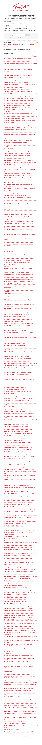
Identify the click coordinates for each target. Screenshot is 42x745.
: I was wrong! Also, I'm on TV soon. (16, 506)
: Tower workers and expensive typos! (16, 360)
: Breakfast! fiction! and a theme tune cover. (17, 341)
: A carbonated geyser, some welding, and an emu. (18, 560)
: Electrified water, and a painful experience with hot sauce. (20, 553)
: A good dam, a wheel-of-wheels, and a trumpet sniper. (18, 180)
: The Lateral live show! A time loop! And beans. (19, 98)
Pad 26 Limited (22, 736)
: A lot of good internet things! (13, 440)
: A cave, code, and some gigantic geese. (15, 587)
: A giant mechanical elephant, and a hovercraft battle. (18, 580)
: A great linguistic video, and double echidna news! (18, 160)
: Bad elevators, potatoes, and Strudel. (16, 89)
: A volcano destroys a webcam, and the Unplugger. (19, 100)
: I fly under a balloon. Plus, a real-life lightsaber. (19, 544)
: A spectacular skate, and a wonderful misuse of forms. (19, 283)
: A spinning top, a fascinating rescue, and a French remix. (20, 84)
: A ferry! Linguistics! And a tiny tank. (16, 523)
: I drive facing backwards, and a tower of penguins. (18, 573)
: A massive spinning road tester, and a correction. (18, 583)
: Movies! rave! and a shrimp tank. (14, 73)
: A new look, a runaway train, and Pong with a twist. (18, 299)
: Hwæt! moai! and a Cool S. (14, 86)
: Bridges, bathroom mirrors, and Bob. (16, 122)
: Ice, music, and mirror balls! (13, 321)
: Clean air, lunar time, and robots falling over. (18, 491)
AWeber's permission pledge (28, 37)
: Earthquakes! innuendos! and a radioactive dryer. (18, 447)
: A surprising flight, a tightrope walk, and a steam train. (19, 567)
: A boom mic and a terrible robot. (14, 157)
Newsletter (26, 9)
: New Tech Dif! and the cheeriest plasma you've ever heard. (20, 151)
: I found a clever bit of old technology (15, 723)
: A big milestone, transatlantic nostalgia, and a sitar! (19, 274)
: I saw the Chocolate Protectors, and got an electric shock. (20, 623)
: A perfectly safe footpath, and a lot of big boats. (18, 610)
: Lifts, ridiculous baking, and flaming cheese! (17, 358)
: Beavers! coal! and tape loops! (15, 232)
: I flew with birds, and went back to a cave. (16, 585)
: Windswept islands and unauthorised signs (17, 690)
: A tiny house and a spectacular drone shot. (17, 80)
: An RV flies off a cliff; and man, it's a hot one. (17, 155)
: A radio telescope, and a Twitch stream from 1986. (19, 493)
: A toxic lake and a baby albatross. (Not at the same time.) (20, 75)
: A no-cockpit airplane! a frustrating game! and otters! (18, 433)
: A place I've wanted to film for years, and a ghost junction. (20, 601)
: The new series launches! (13, 67)
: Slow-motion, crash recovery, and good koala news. (20, 127)
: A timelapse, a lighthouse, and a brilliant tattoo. (18, 140)
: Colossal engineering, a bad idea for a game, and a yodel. (20, 93)
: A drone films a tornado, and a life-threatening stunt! (18, 173)
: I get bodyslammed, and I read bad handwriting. (18, 557)
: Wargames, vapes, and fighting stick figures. (18, 113)
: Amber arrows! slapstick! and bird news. (16, 195)
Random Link (35, 55)
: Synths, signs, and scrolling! (15, 129)
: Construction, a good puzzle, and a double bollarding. (19, 177)
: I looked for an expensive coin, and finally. (17, 625)
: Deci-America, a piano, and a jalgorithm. (17, 216)
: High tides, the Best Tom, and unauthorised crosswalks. (20, 515)
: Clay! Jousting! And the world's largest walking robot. (18, 562)
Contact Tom (20, 9)
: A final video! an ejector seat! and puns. (16, 367)
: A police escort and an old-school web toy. (17, 138)
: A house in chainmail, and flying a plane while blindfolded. (20, 617)
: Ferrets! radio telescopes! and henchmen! (17, 356)
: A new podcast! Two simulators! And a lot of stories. (19, 530)
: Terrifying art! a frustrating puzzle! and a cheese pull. (19, 203)
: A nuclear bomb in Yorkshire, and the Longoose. (19, 615)
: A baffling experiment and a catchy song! (16, 164)
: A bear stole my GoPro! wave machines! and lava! (18, 428)
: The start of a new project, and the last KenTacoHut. (18, 167)
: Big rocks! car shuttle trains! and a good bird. (17, 330)
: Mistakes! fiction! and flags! (14, 386)
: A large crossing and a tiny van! (15, 212)
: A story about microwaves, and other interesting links (18, 731)
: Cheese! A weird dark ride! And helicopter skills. (17, 454)
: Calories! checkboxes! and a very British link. (18, 276)
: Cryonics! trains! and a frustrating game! (16, 424)
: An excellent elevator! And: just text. (16, 142)
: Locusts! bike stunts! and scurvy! (14, 458)
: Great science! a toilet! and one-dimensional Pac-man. (19, 365)
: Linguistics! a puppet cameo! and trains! (17, 406)
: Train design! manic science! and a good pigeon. (19, 241)
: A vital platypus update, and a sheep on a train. (18, 148)
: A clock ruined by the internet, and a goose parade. (18, 571)
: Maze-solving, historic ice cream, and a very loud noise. (19, 456)
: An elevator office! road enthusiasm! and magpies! (19, 413)
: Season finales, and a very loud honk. (17, 504)
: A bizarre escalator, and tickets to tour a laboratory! (18, 335)
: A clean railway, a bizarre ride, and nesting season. (18, 451)
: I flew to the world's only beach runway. (16, 721)
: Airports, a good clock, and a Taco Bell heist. (17, 314)
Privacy (26, 736)
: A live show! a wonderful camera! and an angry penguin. (21, 229)
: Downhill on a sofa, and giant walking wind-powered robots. (20, 592)
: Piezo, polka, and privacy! (13, 293)
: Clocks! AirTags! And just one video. (15, 599)
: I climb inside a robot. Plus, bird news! (16, 467)
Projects (15, 9)
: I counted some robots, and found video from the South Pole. (20, 711)
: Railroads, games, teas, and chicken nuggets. (18, 655)
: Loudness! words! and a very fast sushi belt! (18, 411)
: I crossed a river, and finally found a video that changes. (21, 682)
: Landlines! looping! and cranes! (14, 190)
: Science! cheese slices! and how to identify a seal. (18, 449)
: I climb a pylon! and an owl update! (16, 370)
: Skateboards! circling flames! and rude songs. (17, 328)
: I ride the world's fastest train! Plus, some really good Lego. (20, 464)
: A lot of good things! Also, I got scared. (17, 485)
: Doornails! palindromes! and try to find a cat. (17, 343)
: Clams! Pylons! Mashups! (14, 525)
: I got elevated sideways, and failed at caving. (17, 673)
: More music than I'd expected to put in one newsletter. (20, 120)
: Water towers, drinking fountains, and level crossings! (18, 323)
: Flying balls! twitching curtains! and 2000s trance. (18, 325)
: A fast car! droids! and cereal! (14, 393)
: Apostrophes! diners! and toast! (15, 396)
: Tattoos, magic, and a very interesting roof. (18, 547)
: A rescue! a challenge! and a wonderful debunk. (18, 58)
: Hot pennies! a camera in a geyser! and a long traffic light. (20, 419)
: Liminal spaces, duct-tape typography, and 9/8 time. (20, 96)
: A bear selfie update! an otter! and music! (16, 426)
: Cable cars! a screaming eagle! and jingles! (17, 438)
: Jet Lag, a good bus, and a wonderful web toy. (18, 197)
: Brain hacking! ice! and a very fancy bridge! (17, 435)
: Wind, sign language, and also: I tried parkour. (18, 612)
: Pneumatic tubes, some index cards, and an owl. (19, 483)
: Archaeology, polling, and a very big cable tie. (18, 77)
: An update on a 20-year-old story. (14, 316)
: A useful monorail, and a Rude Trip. (15, 536)
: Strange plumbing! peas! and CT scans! (16, 431)
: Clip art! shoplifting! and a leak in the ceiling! (17, 193)
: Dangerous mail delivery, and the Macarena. (17, 555)
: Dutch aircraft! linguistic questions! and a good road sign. (20, 363)
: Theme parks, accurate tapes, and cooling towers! (18, 318)
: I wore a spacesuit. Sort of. (13, 729)
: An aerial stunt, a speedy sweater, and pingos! (18, 214)
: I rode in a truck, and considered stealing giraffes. (19, 664)
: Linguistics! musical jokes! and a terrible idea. (18, 272)
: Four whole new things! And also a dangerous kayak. (20, 509)
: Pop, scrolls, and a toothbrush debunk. (17, 354)
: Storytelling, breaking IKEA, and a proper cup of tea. (18, 332)
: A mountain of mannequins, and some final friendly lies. (20, 630)
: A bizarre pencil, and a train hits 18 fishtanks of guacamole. (20, 162)
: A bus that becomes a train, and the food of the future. (19, 469)
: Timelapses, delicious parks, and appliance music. (18, 302)
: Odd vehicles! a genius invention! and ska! (17, 391)
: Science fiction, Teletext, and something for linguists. (19, 606)
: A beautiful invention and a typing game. (17, 82)
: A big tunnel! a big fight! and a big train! (16, 444)
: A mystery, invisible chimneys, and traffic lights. (17, 60)
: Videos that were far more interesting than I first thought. (20, 115)
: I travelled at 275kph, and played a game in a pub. (19, 680)
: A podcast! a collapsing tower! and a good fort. (17, 312)
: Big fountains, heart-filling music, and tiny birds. (17, 578)
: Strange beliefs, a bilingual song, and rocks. (17, 260)
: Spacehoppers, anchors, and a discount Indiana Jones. (20, 209)
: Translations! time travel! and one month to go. (18, 377)
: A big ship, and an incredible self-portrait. (17, 105)
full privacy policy (14, 37)
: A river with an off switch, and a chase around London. (20, 521)
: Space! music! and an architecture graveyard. (18, 502)
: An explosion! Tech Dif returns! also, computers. (17, 442)
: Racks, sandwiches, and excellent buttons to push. (18, 153)
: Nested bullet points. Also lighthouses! (17, 107)
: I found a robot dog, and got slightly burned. (18, 661)
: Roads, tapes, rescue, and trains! (15, 182)
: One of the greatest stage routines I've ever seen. (19, 118)
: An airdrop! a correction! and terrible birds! (18, 372)
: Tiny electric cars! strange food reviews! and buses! (19, 422)
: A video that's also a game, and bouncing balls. (17, 175)
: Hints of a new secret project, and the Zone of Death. (18, 564)
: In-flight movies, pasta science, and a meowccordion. (19, 221)
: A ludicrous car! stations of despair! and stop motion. (19, 219)
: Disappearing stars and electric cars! (16, 374)
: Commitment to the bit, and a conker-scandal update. (19, 257)
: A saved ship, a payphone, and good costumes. (18, 251)
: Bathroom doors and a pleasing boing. (17, 102)
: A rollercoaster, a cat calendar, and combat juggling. (19, 499)
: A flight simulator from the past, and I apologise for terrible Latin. (21, 569)
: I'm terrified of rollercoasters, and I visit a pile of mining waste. (20, 576)
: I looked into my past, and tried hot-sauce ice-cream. (19, 628)
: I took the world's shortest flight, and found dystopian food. (20, 688)
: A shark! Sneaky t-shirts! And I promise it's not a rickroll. (20, 528)
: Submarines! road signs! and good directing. (17, 262)
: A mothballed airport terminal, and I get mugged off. (19, 603)
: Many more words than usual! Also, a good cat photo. (19, 125)
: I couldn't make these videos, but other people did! (19, 279)
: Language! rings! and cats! (14, 389)
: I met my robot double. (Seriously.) (15, 596)
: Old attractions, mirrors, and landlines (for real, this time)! (19, 188)
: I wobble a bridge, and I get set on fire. (16, 594)
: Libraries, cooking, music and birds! (16, 409)
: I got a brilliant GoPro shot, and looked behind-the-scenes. (20, 705)
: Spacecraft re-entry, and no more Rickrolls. (17, 345)
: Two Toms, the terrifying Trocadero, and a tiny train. (20, 132)
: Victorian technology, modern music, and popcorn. (18, 608)
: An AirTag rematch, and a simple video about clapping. (20, 542)
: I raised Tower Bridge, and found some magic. (17, 696)
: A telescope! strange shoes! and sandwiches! (18, 400)
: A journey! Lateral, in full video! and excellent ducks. (19, 223)
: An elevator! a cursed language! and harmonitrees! (19, 398)
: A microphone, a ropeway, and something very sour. (19, 91)
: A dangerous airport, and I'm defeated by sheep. (17, 590)
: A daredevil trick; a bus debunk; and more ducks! (19, 351)
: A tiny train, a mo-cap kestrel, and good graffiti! (18, 281)
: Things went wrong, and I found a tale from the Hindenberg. (20, 702)
